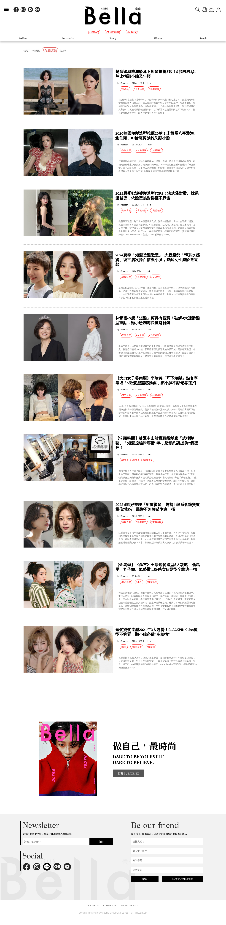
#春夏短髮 (156, 522)
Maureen (124, 83)
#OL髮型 (155, 277)
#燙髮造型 (141, 210)
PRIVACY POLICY (129, 905)
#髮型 (123, 647)
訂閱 (101, 841)
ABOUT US (93, 905)
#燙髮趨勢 (156, 210)
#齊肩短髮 (126, 582)
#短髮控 (151, 647)
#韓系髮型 (156, 150)
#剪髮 (134, 460)
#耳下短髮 (139, 89)
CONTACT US (109, 905)
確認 (144, 879)
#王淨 (139, 582)
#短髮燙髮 (154, 89)
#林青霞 (140, 335)
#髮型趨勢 (137, 647)
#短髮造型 (126, 150)
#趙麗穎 (125, 89)
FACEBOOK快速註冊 (182, 879)
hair (149, 83)
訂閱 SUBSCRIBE (128, 773)
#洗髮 (123, 460)
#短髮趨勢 (156, 395)
